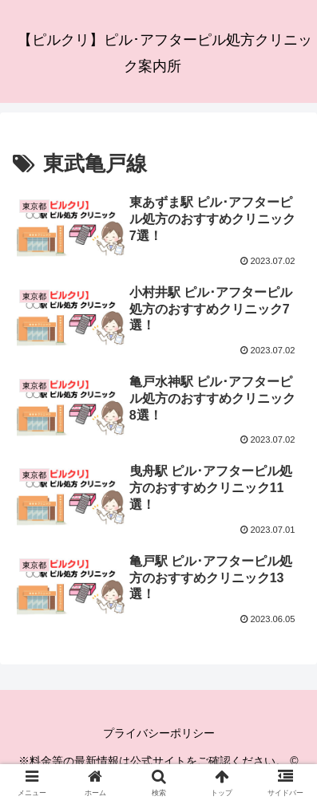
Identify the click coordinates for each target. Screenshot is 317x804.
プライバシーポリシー (159, 733)
